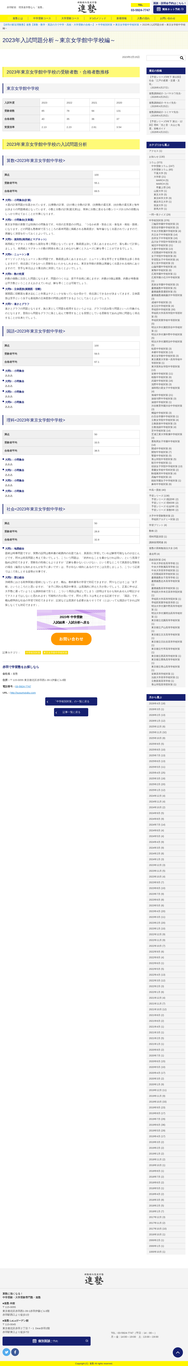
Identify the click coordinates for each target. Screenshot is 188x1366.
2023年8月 (154, 888)
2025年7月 (154, 755)
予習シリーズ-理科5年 (163, 502)
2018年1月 (154, 1211)
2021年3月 (154, 1032)
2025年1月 (154, 790)
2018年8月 (154, 1171)
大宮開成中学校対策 (162, 252)
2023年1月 (154, 928)
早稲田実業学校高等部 (163, 602)
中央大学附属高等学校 (163, 566)
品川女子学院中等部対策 (164, 241)
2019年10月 (155, 1101)
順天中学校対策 (159, 462)
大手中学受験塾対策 (159, 515)
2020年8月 (154, 1049)
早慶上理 (161, 187)
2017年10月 (155, 1228)
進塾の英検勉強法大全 (161, 548)
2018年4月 (154, 1194)
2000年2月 (154, 1240)
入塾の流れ (143, 18)
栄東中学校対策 (159, 373)
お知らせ (154, 156)
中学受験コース (42, 18)
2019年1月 (154, 1153)
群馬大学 (158, 208)
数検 (151, 530)
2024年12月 (155, 795)
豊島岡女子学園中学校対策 (165, 441)
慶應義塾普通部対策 (162, 291)
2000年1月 (154, 1246)
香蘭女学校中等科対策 (163, 470)
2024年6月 (154, 830)
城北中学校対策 (159, 245)
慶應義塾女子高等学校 (163, 577)
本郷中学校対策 (159, 352)
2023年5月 (154, 905)
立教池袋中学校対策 (162, 427)
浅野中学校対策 (159, 384)
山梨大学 (158, 191)
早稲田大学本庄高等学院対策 (166, 591)
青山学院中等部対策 (162, 459)
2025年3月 (154, 778)
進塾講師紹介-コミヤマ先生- (164, 112)
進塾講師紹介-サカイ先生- (163, 102)
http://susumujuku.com (23, 692)
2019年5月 (154, 1130)
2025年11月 (155, 732)
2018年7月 (154, 1176)
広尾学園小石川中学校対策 (165, 277)
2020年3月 (154, 1078)
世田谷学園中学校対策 (163, 227)
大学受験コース (70, 18)
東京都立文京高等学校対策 (165, 634)
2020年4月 (154, 1072)
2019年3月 (154, 1142)
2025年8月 (154, 749)
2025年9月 (154, 743)
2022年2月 (154, 986)
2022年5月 (154, 969)
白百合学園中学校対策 (163, 416)
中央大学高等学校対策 (163, 570)
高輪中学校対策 (159, 477)
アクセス (154, 151)
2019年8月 (154, 1113)
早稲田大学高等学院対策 (164, 599)
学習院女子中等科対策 (163, 259)
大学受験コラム (159, 169)
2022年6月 (154, 963)
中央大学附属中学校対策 (164, 231)
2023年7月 (154, 894)
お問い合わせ (167, 18)
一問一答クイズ (157, 214)
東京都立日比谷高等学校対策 (166, 641)
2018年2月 (154, 1205)
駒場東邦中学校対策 (162, 473)
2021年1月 (154, 1044)
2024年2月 (154, 853)
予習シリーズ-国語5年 (163, 499)
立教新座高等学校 (160, 681)
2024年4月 (154, 842)
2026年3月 (154, 709)
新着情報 (122, 18)
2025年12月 (155, 726)
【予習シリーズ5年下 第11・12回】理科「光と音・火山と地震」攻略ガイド (165, 125)
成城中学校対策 (159, 302)
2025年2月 (154, 784)
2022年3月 (154, 980)
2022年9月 (154, 951)
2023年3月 (154, 917)
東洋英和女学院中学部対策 (165, 366)
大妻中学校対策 (159, 248)
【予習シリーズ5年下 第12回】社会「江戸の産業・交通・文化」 (165, 80)
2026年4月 (154, 703)
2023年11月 (155, 870)
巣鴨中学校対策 (159, 270)
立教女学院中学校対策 (163, 420)
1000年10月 (155, 1251)
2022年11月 (155, 940)
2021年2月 (154, 1038)
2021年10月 (155, 1009)
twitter (6, 1352)
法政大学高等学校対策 (163, 677)
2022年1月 (154, 992)
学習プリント (156, 525)
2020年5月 (154, 1067)
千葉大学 (158, 173)
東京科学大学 (161, 198)
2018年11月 (155, 1159)
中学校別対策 (33, 652)
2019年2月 (154, 1148)
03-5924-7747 (23, 686)
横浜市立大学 (161, 201)
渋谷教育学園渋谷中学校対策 (166, 405)
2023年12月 (155, 865)
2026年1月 (154, 720)
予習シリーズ (156, 495)
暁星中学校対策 (159, 348)
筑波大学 (158, 205)
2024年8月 (154, 819)
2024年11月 (155, 801)
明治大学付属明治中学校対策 (166, 341)
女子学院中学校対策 (162, 256)
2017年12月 (155, 1217)
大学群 (157, 176)
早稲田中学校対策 (160, 309)
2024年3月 (154, 847)
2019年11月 (155, 1096)
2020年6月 (154, 1061)
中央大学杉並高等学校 (163, 563)
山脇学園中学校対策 (162, 266)
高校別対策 (155, 559)
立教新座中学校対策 (162, 423)
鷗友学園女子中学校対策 (164, 480)
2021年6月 (154, 1021)
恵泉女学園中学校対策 (163, 284)
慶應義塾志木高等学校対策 (165, 581)
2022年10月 (155, 946)
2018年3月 (154, 1199)
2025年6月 (154, 761)
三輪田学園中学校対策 (163, 224)
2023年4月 (154, 911)
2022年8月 (154, 957)
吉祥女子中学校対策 (162, 238)
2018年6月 (154, 1182)
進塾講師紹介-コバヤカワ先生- (165, 93)
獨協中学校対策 (159, 412)
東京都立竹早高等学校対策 (165, 648)
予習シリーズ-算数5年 (163, 510)
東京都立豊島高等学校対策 (165, 659)
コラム (152, 162)
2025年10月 (155, 738)
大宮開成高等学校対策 (163, 574)
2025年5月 (154, 767)
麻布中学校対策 (159, 484)
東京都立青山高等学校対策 (165, 666)
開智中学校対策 (159, 452)
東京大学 (158, 194)
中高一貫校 (155, 490)
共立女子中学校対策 (162, 234)
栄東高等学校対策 (160, 673)
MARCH (160, 180)
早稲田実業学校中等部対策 (165, 320)
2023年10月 (155, 876)
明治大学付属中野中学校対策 (166, 334)
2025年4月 (154, 772)
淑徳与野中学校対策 (162, 398)
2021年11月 (155, 1003)
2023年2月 (154, 922)
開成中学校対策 (159, 448)
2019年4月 (154, 1136)
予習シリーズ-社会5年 (163, 506)
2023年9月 (154, 882)
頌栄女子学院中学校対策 (164, 466)
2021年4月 (154, 1026)
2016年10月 (155, 1234)
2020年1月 (154, 1084)
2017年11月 (155, 1223)
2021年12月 (155, 997)
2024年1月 (154, 859)
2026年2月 (154, 715)
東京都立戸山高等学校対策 (165, 627)
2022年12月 (155, 934)
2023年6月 (154, 899)
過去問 (152, 554)
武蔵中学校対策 (159, 380)
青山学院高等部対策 (162, 684)
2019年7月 (154, 1119)
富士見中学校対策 (160, 263)
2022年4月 (154, 974)
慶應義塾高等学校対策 (163, 588)
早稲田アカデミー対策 (163, 519)
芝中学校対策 (158, 430)
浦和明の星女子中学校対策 (165, 388)
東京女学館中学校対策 (55, 652)
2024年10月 (155, 807)
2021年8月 (154, 1015)
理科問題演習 (156, 536)
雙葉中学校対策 (159, 455)
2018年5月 (154, 1188)
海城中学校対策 (159, 395)
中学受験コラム (159, 166)
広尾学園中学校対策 (162, 273)
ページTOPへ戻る (178, 1352)
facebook (15, 1352)
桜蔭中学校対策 (159, 377)
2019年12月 (155, 1090)
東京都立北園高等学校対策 (165, 620)
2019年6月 (154, 1124)
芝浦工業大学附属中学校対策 (166, 434)
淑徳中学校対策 (159, 402)
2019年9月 (154, 1107)
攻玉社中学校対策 (160, 306)
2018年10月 (155, 1165)
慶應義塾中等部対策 (162, 288)
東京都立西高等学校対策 (164, 656)
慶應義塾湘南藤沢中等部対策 (166, 295)
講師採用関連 (156, 542)
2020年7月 (154, 1055)
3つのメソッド (97, 18)
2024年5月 (154, 836)
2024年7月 (154, 824)
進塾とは (18, 18)
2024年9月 (154, 813)
